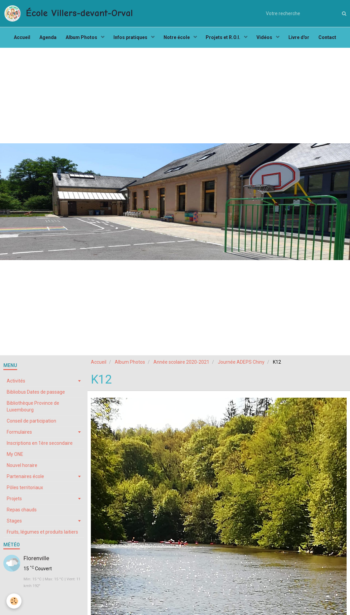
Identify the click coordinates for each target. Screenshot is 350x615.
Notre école (177, 39)
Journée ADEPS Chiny (241, 365)
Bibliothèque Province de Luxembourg (33, 409)
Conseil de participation (31, 424)
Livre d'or (302, 39)
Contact (332, 39)
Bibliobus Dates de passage (36, 395)
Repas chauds (22, 512)
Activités (16, 384)
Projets (14, 501)
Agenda (45, 39)
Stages (14, 524)
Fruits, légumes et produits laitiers (42, 535)
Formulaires (19, 435)
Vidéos (267, 39)
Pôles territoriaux (25, 490)
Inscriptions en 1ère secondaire (40, 446)
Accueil (18, 39)
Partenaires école (25, 479)
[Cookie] (14, 601)
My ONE (15, 457)
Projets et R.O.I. (225, 39)
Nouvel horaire (22, 468)
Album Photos (80, 39)
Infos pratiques (129, 39)
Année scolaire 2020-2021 (181, 365)
